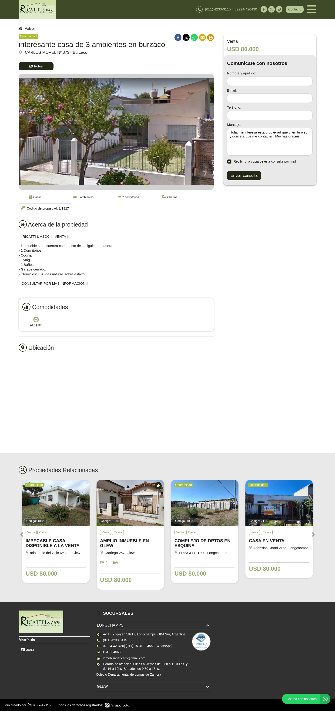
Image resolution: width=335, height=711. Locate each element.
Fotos (36, 66)
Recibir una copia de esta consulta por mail (261, 161)
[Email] (270, 98)
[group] (116, 132)
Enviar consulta (244, 175)
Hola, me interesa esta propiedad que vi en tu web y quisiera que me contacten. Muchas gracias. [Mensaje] (270, 142)
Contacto (294, 9)
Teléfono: (234, 107)
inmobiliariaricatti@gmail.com (124, 658)
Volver (27, 28)
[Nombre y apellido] (270, 81)
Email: (232, 90)
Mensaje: (234, 125)
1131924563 (112, 652)
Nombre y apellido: (241, 73)
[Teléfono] (270, 115)
